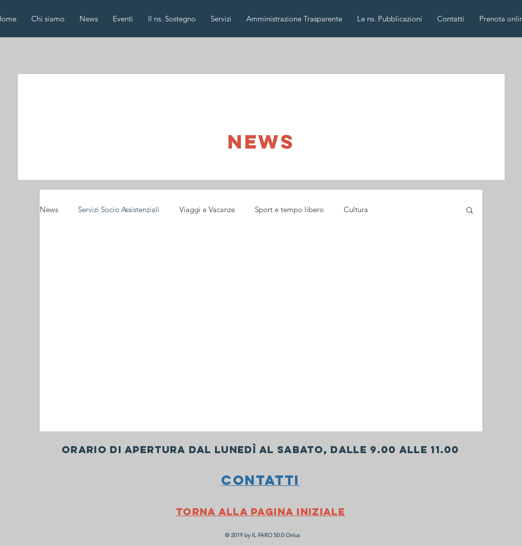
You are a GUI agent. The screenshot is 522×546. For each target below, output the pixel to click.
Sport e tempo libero (289, 209)
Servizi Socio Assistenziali (118, 209)
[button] (469, 211)
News (49, 209)
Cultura (356, 209)
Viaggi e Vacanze (207, 209)
